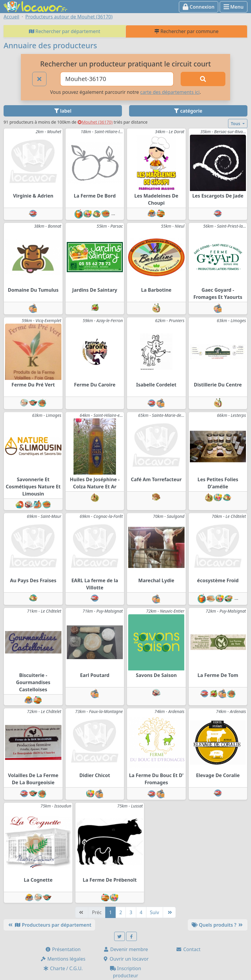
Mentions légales (63, 959)
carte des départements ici (169, 92)
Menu (234, 7)
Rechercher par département (64, 31)
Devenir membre (125, 949)
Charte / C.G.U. (63, 968)
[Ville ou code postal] (117, 79)
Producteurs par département (49, 925)
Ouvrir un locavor (126, 959)
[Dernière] (169, 912)
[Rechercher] (203, 79)
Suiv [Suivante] (154, 912)
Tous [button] (236, 123)
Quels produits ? (218, 925)
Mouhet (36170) (95, 122)
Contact (188, 949)
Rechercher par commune (186, 31)
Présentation (63, 949)
